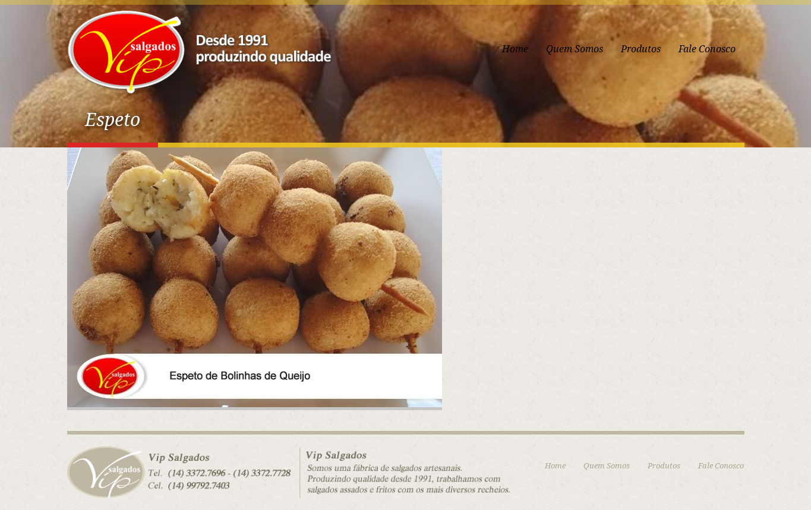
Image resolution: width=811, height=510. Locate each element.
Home (515, 49)
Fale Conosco (707, 49)
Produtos (641, 49)
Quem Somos (574, 49)
